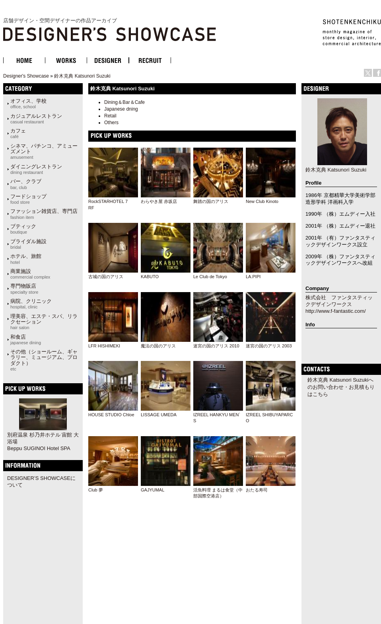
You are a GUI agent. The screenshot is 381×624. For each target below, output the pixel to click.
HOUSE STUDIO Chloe (111, 414)
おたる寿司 (257, 490)
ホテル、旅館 (25, 258)
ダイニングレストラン (36, 169)
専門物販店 (24, 288)
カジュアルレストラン (36, 118)
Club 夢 (95, 490)
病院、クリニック (31, 303)
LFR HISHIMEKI (104, 345)
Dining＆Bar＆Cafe (124, 102)
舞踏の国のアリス (210, 201)
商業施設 (30, 273)
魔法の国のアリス (158, 345)
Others (111, 122)
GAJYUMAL (152, 490)
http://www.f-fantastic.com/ (335, 311)
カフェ (18, 133)
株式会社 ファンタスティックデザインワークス (339, 300)
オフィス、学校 (28, 103)
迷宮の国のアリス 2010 (216, 345)
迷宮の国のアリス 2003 (269, 345)
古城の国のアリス (105, 276)
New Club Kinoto (262, 201)
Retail (110, 116)
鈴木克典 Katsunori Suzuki (82, 76)
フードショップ (28, 199)
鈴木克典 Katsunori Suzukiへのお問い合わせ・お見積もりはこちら (341, 387)
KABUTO (150, 276)
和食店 (25, 339)
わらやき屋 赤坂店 (159, 201)
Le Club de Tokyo (210, 276)
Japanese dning (121, 109)
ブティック (23, 228)
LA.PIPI (253, 276)
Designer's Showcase (26, 76)
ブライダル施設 (28, 244)
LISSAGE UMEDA (159, 414)
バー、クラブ (25, 183)
